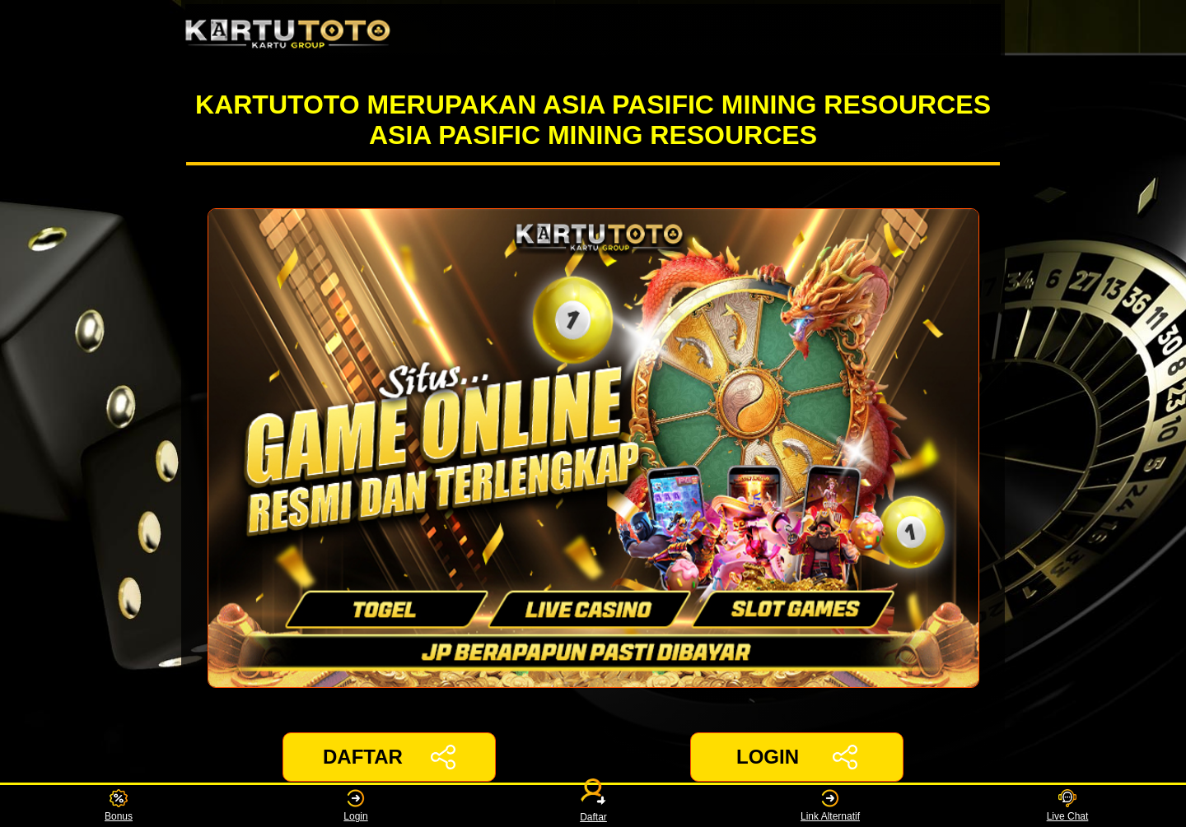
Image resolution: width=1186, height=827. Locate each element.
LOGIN (796, 757)
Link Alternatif (830, 806)
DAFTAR (389, 757)
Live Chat (1068, 806)
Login (355, 806)
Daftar (593, 806)
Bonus (119, 806)
